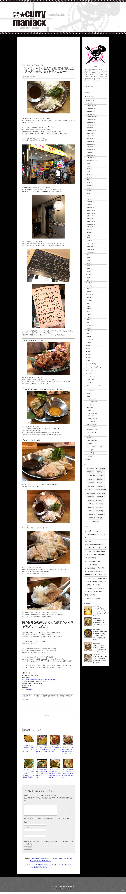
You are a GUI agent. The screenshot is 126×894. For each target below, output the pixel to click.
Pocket (47, 715)
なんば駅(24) (99, 503)
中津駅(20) (100, 514)
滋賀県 (88, 274)
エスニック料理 (90, 402)
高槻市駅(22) (99, 511)
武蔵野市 (89, 336)
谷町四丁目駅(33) (90, 493)
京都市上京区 (90, 210)
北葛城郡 (89, 291)
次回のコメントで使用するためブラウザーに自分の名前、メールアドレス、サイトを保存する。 (48, 845)
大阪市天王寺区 (90, 114)
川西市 (88, 265)
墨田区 (88, 311)
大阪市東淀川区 (90, 160)
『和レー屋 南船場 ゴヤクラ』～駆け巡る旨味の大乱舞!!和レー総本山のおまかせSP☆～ (68, 773)
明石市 (88, 268)
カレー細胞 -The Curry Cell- (93, 531)
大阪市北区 (89, 103)
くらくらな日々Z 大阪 (91, 564)
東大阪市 (89, 190)
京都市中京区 (90, 213)
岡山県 (88, 351)
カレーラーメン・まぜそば (93, 385)
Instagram (29, 689)
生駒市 (88, 288)
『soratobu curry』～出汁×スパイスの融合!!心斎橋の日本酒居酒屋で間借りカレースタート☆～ (68, 749)
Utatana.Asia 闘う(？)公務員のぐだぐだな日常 (98, 574)
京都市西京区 (90, 224)
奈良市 (88, 286)
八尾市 (88, 193)
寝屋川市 (89, 185)
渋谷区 (88, 306)
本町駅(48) (99, 482)
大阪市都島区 (90, 144)
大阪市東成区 (90, 136)
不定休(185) (100, 475)
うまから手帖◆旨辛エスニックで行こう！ (97, 534)
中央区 (88, 303)
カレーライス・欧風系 (92, 367)
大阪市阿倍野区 (90, 116)
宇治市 (88, 229)
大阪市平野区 (90, 133)
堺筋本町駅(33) (101, 493)
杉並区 (88, 328)
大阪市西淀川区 (90, 157)
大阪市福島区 (90, 108)
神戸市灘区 (89, 249)
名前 (26, 824)
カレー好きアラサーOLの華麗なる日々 (96, 551)
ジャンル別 (88, 364)
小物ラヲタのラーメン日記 (92, 585)
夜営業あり (68, 696)
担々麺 (88, 393)
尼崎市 (88, 254)
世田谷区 (89, 325)
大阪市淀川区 (90, 155)
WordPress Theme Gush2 (63, 890)
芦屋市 (88, 260)
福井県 (88, 348)
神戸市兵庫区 (90, 246)
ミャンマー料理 (90, 432)
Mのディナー (88, 541)
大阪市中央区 (27, 696)
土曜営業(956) (90, 468)
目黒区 (88, 322)
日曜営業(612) (100, 472)
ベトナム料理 (90, 421)
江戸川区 (89, 314)
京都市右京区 (90, 218)
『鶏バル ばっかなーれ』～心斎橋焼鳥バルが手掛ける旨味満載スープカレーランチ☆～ (42, 773)
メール (26, 830)
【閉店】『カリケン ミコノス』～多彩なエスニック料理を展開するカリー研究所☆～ (42, 749)
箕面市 (88, 168)
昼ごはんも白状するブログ (92, 561)
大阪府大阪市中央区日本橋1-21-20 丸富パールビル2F (40, 679)
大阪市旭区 (89, 152)
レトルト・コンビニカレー (93, 446)
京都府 (88, 204)
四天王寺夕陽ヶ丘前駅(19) (95, 518)
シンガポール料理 (91, 418)
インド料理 (89, 405)
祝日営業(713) (90, 472)
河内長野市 (89, 201)
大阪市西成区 (90, 122)
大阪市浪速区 (90, 119)
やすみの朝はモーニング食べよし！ (95, 588)
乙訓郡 (88, 237)
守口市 (88, 179)
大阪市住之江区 (90, 125)
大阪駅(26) (91, 500)
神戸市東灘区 (90, 252)
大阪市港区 (89, 141)
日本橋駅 (26, 699)
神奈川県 (88, 339)
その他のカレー (90, 443)
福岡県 (88, 360)
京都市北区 (89, 207)
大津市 (88, 277)
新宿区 (88, 319)
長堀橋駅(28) (100, 496)
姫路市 (88, 271)
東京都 (88, 300)
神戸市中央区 (90, 243)
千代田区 (89, 308)
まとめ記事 (89, 453)
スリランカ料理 (90, 415)
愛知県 (88, 342)
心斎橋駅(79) (91, 479)
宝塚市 (88, 263)
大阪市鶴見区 (90, 149)
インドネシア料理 (91, 426)
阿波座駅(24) (99, 507)
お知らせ (88, 456)
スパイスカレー (90, 370)
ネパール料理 (90, 407)
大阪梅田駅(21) (91, 514)
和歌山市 (89, 297)
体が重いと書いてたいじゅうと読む (95, 571)
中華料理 (89, 435)
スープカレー (89, 373)
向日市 (88, 235)
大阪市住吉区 (90, 127)
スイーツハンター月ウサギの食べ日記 (95, 581)
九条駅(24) (91, 507)
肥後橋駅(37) (100, 486)
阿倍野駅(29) (91, 496)
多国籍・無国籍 (90, 440)
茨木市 (88, 171)
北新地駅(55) (100, 479)
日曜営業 (52, 696)
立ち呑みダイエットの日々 (92, 598)
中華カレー (89, 379)
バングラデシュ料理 (92, 429)
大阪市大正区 (90, 138)
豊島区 (88, 333)
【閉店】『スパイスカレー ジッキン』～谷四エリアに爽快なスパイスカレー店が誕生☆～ (55, 773)
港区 (88, 317)
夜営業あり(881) (100, 468)
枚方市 (88, 182)
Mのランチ (88, 537)
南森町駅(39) (91, 486)
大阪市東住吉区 (90, 130)
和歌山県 (88, 294)
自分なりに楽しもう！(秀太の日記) (95, 568)
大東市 (88, 188)
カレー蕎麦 (89, 390)
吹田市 (88, 177)
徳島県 (88, 354)
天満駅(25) (91, 503)
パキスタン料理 (90, 413)
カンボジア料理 (90, 424)
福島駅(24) (91, 511)
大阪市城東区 (90, 146)
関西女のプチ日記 (90, 595)
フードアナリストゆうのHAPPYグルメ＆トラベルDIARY (101, 578)
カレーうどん (90, 388)
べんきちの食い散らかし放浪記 (93, 591)
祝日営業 (60, 696)
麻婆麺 (88, 396)
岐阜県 (88, 345)
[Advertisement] (48, 49)
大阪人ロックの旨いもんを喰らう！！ (95, 548)
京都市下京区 (90, 216)
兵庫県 (88, 240)
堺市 (88, 196)
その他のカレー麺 (91, 399)
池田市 (88, 166)
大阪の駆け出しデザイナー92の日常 (95, 554)
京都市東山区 (90, 226)
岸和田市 (89, 199)
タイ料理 (36, 696)
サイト (26, 836)
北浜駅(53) (91, 482)
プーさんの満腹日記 (90, 558)
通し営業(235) (91, 475)
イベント (88, 450)
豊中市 (88, 163)
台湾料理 (89, 437)
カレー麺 (88, 382)
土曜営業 (44, 696)
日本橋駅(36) (88, 489)
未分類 (87, 459)
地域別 (87, 96)
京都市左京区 (90, 221)
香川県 (88, 357)
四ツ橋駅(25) (99, 500)
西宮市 (88, 257)
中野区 (88, 330)
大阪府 (88, 100)
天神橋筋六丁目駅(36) (100, 489)
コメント (26, 803)
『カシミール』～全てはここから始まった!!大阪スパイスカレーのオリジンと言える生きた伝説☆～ (29, 773)
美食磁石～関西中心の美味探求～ (94, 544)
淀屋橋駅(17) (95, 521)
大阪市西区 (89, 111)
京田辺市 (89, 232)
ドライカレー (89, 376)
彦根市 (88, 280)
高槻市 (88, 174)
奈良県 (88, 283)
